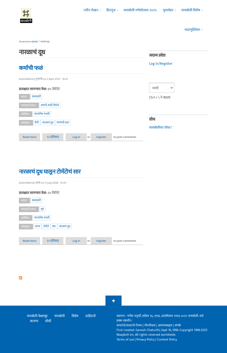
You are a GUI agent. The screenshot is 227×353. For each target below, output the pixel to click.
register (101, 137)
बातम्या (34, 321)
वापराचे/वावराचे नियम (129, 325)
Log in (76, 137)
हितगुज (111, 10)
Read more (31, 137)
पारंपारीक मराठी (42, 113)
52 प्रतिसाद (53, 137)
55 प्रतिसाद (53, 240)
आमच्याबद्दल (165, 325)
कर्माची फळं (31, 68)
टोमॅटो (46, 226)
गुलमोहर (168, 10)
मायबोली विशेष (190, 10)
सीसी (48, 321)
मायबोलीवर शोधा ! (160, 128)
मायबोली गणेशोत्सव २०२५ (140, 10)
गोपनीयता (150, 325)
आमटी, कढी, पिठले (50, 105)
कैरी (37, 122)
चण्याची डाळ (63, 122)
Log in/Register (160, 64)
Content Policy (167, 339)
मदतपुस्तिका (192, 30)
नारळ (37, 226)
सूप (42, 209)
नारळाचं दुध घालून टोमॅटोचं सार (50, 172)
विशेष (75, 316)
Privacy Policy (145, 339)
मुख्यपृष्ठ (34, 42)
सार (54, 226)
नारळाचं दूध (47, 122)
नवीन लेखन (91, 10)
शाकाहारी (36, 96)
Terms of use (125, 339)
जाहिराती (90, 316)
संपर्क (178, 325)
